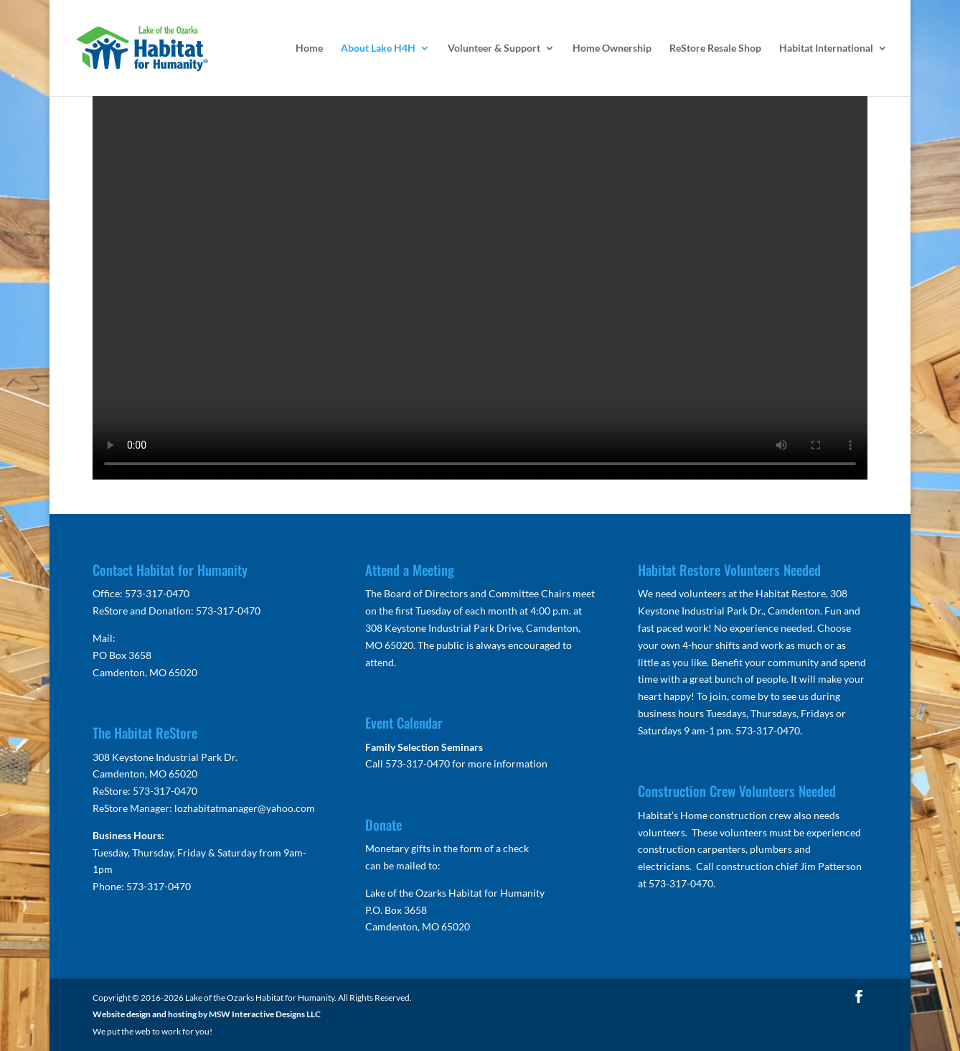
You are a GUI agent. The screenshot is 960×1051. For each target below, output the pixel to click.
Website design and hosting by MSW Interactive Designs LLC (207, 1014)
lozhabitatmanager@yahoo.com (244, 808)
